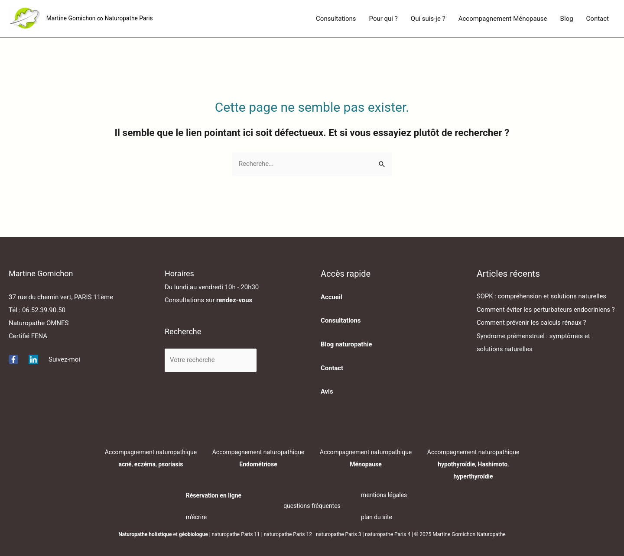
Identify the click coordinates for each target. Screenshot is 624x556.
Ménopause (366, 463)
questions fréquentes (312, 504)
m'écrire (196, 516)
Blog (566, 19)
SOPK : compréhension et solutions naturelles (542, 297)
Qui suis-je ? (428, 19)
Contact (597, 19)
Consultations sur (209, 300)
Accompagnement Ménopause (502, 19)
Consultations (336, 19)
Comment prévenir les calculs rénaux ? (532, 335)
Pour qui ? (383, 19)
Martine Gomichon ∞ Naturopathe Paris (100, 18)
